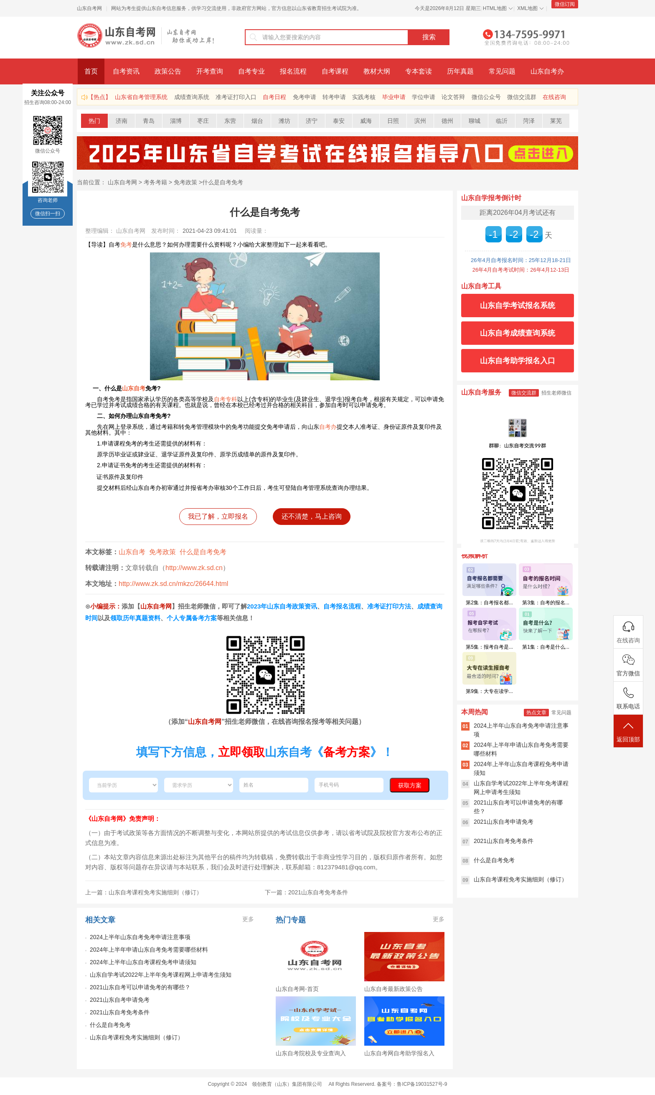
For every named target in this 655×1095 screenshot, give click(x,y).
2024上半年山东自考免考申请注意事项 (140, 937)
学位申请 (423, 97)
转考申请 (334, 97)
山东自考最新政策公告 (393, 989)
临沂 (502, 120)
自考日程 (274, 97)
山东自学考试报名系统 (517, 305)
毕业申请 (394, 97)
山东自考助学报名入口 (517, 361)
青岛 (149, 120)
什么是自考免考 (222, 182)
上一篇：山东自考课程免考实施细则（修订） (143, 892)
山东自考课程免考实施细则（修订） (136, 1037)
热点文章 (536, 713)
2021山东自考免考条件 (120, 1012)
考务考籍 (155, 182)
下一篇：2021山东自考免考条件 (306, 892)
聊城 (474, 120)
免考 (126, 244)
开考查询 (209, 71)
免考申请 (304, 97)
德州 (447, 120)
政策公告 (168, 71)
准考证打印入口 (236, 97)
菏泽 (529, 120)
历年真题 (460, 71)
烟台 (257, 120)
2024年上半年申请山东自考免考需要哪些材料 (149, 949)
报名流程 (293, 71)
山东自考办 (547, 71)
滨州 (420, 120)
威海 (366, 120)
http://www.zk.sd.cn (194, 567)
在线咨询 (554, 97)
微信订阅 (565, 4)
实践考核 (364, 97)
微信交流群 (521, 97)
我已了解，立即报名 (218, 516)
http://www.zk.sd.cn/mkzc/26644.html (173, 583)
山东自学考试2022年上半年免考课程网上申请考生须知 (160, 974)
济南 (121, 120)
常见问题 (502, 71)
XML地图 (527, 8)
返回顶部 (628, 732)
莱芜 (556, 120)
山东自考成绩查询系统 (517, 333)
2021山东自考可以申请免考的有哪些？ (140, 987)
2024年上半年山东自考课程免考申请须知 (143, 962)
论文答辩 (453, 97)
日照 (393, 120)
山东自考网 (89, 8)
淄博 (176, 120)
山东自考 (133, 388)
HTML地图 (495, 8)
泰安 (339, 120)
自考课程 (335, 71)
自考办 (328, 426)
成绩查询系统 (191, 97)
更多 (248, 919)
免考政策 (185, 182)
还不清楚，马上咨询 (312, 516)
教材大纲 (376, 71)
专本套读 (418, 71)
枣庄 (203, 120)
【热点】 (99, 97)
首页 (91, 71)
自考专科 (225, 399)
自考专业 (251, 71)
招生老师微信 (556, 393)
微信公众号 (486, 97)
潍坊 (284, 120)
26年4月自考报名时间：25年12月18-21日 (521, 260)
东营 (230, 120)
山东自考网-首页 (297, 989)
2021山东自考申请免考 (120, 999)
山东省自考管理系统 (141, 97)
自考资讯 (126, 71)
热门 (94, 120)
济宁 (311, 120)
